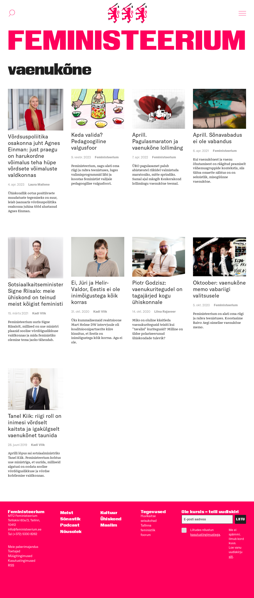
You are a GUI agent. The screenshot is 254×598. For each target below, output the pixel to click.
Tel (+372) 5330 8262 (22, 534)
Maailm (108, 525)
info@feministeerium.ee (24, 529)
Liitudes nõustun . (201, 532)
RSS (11, 564)
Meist (66, 512)
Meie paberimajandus (23, 546)
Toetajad (14, 550)
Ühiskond (111, 519)
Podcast (69, 525)
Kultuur (108, 512)
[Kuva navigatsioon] (242, 13)
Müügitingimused (20, 555)
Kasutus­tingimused (21, 559)
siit (231, 557)
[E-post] (207, 519)
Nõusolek (71, 531)
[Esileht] (127, 13)
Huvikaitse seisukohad (149, 518)
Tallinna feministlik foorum (148, 529)
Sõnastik (70, 519)
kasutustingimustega (205, 534)
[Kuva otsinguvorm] (12, 13)
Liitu (240, 519)
